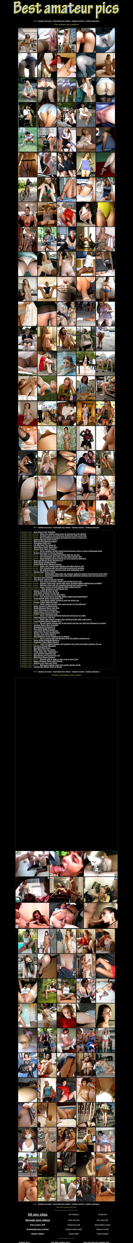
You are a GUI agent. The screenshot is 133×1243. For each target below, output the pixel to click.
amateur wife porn (26, 1173)
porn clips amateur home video (63, 1220)
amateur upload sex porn (93, 1186)
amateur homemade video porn (63, 1201)
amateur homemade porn (29, 1148)
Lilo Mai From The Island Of (45, 570)
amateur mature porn (27, 1190)
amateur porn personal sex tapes (96, 1213)
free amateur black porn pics (94, 1133)
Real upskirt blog (35, 1234)
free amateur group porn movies (64, 1156)
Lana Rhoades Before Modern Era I (48, 646)
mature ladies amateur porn (30, 1199)
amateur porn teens (59, 1133)
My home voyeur (65, 1234)
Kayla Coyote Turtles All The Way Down (49, 619)
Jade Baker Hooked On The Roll (46, 617)
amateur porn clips (26, 1154)
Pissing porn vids (73, 1112)
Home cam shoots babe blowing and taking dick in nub (62, 590)
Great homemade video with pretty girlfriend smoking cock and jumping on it (76, 600)
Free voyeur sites (120, 1234)
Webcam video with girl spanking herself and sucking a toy (63, 609)
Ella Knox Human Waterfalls (45, 670)
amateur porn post (58, 1135)
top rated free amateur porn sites (96, 1178)
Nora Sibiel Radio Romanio (44, 653)
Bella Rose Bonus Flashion (44, 682)
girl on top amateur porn (61, 1207)
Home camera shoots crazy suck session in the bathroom (63, 628)
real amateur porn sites (92, 1175)
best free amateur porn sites (94, 1152)
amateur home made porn (29, 1161)
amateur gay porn (26, 1178)
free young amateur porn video (63, 1218)
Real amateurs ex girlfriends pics (55, 613)
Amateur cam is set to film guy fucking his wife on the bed (63, 560)
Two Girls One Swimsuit (43, 602)
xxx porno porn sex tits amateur (96, 1226)
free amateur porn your (60, 1209)
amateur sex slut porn (92, 1201)
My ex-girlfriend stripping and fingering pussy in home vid (63, 562)
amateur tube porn (58, 1146)
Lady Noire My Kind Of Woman (46, 655)
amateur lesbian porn (59, 1131)
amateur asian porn (59, 1158)
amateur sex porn (90, 1184)
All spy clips (38, 1101)
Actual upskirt (74, 1120)
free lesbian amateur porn (61, 1186)
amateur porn (24, 1129)
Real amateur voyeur (102, 1112)
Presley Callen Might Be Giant (46, 627)
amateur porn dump (27, 1140)
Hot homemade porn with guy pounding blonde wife (60, 581)
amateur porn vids (26, 1169)
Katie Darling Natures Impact (45, 566)
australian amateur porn (60, 1148)
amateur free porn (26, 1159)
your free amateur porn (28, 1196)
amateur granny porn (27, 1192)
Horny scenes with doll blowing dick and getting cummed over (65, 663)
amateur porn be (57, 1196)
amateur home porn (27, 1158)
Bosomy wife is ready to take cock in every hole (59, 684)
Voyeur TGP (108, 1234)
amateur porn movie (59, 1197)
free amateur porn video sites (95, 1154)
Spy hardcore (74, 1101)
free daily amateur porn (60, 1129)
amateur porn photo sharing (94, 1139)
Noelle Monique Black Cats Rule (46, 632)
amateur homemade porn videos (32, 1216)
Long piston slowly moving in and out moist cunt (59, 625)
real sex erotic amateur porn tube (96, 1224)
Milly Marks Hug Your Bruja (44, 674)
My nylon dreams (97, 1234)
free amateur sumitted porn (30, 1222)
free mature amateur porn (61, 1192)
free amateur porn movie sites (95, 1161)
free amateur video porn (60, 1211)
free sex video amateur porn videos (97, 1220)
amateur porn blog (58, 1154)
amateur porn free (26, 1186)
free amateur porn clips (28, 1163)
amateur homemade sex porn (95, 1190)
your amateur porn (26, 1137)
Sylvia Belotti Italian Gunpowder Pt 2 (48, 623)
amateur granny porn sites (94, 1169)
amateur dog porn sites (92, 1165)
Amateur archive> (78, 21)
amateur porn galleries (28, 1156)
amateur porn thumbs (59, 1165)
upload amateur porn (59, 1177)
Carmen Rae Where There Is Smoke (48, 691)
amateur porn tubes (27, 1188)
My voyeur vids (102, 1107)
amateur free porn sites (92, 1167)
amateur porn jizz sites (92, 1148)
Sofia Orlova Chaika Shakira (45, 587)
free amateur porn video (28, 1165)
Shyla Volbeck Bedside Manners (46, 665)
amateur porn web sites (92, 1171)
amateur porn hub (58, 1163)
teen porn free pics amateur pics (96, 1129)
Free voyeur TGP (37, 1112)
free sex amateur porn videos (95, 1203)
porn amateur (24, 1197)
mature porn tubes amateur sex (95, 1209)
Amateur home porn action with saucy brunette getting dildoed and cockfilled (71, 608)
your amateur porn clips (60, 1188)
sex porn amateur (90, 1188)
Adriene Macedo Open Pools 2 (46, 564)
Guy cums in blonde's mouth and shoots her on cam (61, 606)
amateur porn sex (90, 1182)
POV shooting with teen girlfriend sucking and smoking (62, 592)
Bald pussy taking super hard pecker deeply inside (60, 689)
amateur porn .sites (91, 1158)
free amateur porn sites (28, 1171)
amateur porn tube (26, 1142)
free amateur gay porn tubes (30, 1207)
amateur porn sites (26, 1182)
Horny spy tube (73, 1107)
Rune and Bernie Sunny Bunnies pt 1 (48, 585)
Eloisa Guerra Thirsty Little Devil (47, 636)
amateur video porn (26, 1205)
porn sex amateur (90, 1222)
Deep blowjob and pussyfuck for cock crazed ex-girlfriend (63, 583)
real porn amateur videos (61, 1169)
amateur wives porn (59, 1140)
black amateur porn (59, 1150)
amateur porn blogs (59, 1173)
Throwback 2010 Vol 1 (42, 568)
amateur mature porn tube (29, 1213)
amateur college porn (59, 1190)
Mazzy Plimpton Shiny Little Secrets (48, 685)
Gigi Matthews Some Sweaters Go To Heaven (52, 661)
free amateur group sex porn (94, 1218)
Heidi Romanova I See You (44, 642)
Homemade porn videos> (62, 21)
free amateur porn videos (29, 1133)
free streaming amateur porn (62, 1167)
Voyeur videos (37, 1121)
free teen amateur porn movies (63, 1184)
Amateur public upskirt (73, 1116)
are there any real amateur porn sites (98, 1173)
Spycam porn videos (37, 1106)
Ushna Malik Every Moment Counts (48, 589)
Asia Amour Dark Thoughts (44, 556)
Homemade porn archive (38, 1116)
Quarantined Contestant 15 (44, 651)
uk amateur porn (57, 1161)
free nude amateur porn (60, 1216)
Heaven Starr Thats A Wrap (44, 596)
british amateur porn (59, 1182)
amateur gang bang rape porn (63, 1194)
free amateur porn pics (28, 1218)
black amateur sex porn (60, 1180)
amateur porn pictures (28, 1203)
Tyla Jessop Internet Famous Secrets (48, 604)
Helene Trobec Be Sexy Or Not (46, 615)
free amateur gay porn (60, 1137)
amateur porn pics (58, 1139)
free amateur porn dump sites (95, 1150)
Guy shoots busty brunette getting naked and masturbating (63, 621)
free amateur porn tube (28, 1209)
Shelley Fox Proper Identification (47, 657)
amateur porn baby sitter (29, 1194)
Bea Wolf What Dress (42, 672)
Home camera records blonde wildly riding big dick (60, 611)
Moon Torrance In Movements (45, 630)
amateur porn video (26, 1139)
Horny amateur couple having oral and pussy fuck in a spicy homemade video (71, 575)
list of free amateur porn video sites (97, 1163)
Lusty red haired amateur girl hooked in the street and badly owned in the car (71, 668)
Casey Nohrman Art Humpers (45, 634)
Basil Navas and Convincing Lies (47, 680)
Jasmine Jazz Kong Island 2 (45, 659)
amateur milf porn (58, 1171)
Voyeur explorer (103, 1120)
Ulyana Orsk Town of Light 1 (45, 573)
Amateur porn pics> (45, 21)
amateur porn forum (59, 1142)
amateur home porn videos (62, 1199)
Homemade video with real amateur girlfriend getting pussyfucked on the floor (76, 598)
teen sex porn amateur (92, 1199)
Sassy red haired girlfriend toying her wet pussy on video (63, 640)
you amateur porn (26, 1220)
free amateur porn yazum (61, 1203)
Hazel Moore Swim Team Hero (45, 571)
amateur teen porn (26, 1146)
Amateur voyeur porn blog (71, 1236)
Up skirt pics (102, 1101)
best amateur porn (58, 1215)
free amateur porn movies (29, 1152)
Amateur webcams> (93, 21)
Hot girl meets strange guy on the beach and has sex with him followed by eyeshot (73, 647)
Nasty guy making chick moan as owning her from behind (63, 558)
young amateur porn (27, 1201)
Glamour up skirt (102, 1116)
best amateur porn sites (92, 1146)
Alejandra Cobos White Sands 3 (46, 666)
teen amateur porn (26, 1211)
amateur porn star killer (60, 1144)
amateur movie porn (27, 1180)
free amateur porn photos (93, 1140)
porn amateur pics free (92, 1135)
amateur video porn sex (92, 1216)
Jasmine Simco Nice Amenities (46, 649)
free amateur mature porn (61, 1175)
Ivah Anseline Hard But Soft (45, 678)
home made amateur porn (61, 1159)
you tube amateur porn (28, 1167)
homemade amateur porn (29, 1150)
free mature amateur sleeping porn (65, 1205)
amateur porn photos (91, 1137)
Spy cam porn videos (20, 1234)
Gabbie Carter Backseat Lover (46, 638)
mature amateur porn (27, 1177)
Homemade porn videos (81, 1234)
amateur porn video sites (93, 1159)
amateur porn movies (27, 1144)
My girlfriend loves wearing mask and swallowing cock (62, 594)
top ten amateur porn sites (94, 1156)
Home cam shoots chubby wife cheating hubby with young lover (65, 644)
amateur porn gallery (59, 1213)
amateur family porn (59, 1178)
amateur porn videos (27, 1135)
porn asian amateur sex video (95, 1211)
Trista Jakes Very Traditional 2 (46, 676)
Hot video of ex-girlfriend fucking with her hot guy (60, 579)
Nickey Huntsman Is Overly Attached (48, 577)
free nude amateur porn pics (94, 1131)
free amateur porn (26, 1131)
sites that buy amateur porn (94, 1177)
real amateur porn (26, 1175)
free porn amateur (26, 1215)
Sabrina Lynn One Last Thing (45, 687)
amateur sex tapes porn (92, 1215)
